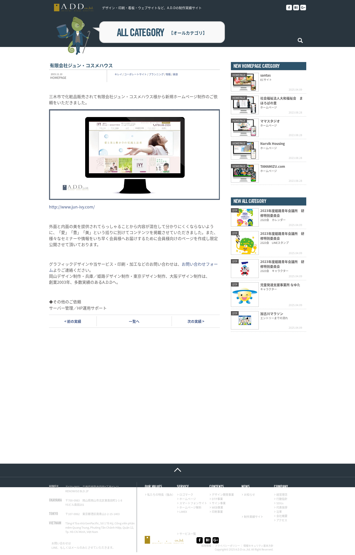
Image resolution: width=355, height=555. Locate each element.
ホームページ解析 (190, 507)
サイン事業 (219, 503)
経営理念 (281, 494)
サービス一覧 (187, 534)
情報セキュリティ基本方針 (258, 545)
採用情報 (206, 545)
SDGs (279, 503)
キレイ (118, 74)
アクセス (281, 520)
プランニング (156, 74)
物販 (168, 74)
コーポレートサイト (135, 74)
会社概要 (281, 516)
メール (75, 547)
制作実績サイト (253, 517)
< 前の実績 (72, 321)
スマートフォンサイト (193, 503)
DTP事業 (217, 499)
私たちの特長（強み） (161, 494)
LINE (54, 547)
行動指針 (281, 499)
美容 (175, 74)
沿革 (279, 512)
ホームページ (187, 499)
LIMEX (183, 512)
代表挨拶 (281, 507)
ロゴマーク (186, 494)
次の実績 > (195, 321)
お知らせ (249, 494)
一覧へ (134, 321)
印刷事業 (217, 512)
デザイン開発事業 (223, 494)
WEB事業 (217, 507)
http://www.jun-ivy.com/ (72, 207)
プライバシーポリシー (227, 545)
